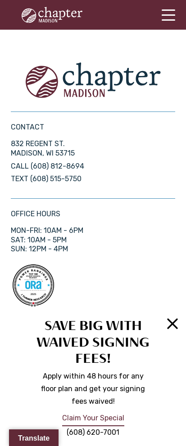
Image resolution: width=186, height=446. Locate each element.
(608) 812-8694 (57, 166)
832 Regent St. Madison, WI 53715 (43, 148)
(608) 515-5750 (56, 178)
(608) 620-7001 (93, 432)
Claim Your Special (93, 418)
